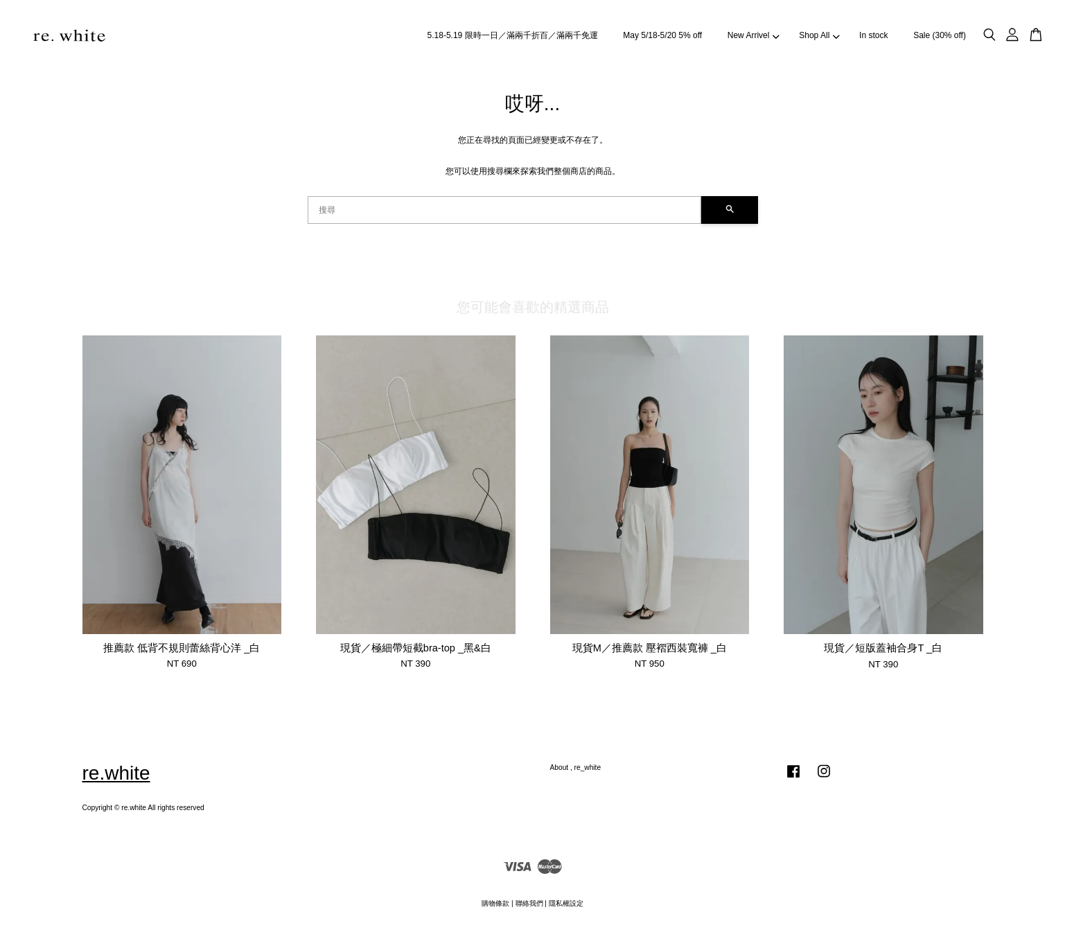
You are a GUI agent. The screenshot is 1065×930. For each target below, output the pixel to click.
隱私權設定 (566, 903)
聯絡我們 (529, 903)
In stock (873, 35)
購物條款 (495, 903)
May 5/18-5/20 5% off (662, 35)
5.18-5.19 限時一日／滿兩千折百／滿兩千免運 (513, 35)
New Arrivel (754, 35)
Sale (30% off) (939, 35)
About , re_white (575, 767)
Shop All (819, 35)
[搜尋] (504, 210)
